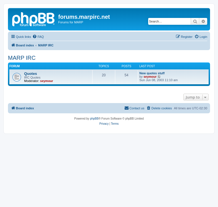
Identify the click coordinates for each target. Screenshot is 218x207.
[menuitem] (38, 36)
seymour (46, 81)
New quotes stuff (152, 73)
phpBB (94, 118)
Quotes (30, 73)
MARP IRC (21, 58)
